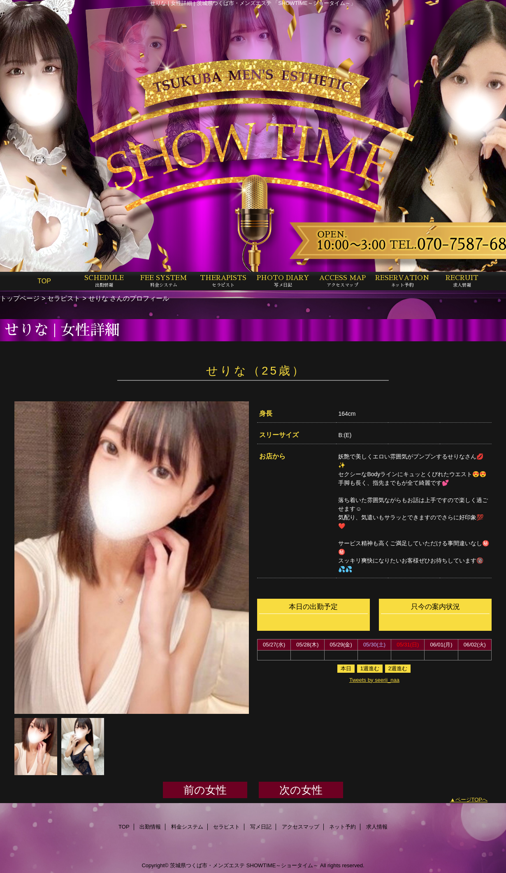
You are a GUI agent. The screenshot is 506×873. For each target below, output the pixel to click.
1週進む (369, 668)
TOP (44, 281)
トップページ (19, 298)
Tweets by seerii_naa (374, 680)
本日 (346, 668)
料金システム (187, 827)
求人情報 (377, 827)
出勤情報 (150, 827)
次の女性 (301, 790)
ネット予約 (342, 827)
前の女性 (205, 790)
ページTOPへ (471, 800)
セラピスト (63, 298)
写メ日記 (261, 827)
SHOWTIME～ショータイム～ (282, 865)
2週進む (397, 668)
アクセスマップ (300, 827)
